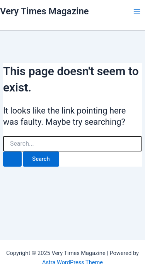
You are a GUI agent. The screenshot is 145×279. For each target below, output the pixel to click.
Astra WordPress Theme (72, 262)
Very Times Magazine (44, 11)
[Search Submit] (12, 159)
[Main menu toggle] (137, 11)
